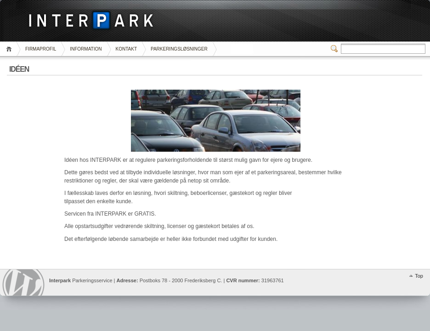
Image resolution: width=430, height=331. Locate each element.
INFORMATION (86, 48)
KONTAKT (126, 48)
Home (10, 49)
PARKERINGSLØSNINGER (179, 48)
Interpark (23, 282)
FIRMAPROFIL (40, 48)
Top (419, 276)
